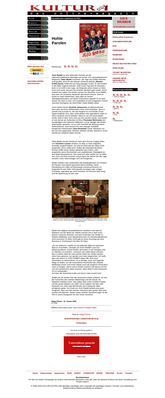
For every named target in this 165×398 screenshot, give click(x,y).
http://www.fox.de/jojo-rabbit (84, 308)
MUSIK (100, 373)
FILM (69, 373)
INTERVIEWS (118, 59)
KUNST (77, 373)
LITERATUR (88, 373)
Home (35, 373)
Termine (128, 373)
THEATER (109, 373)
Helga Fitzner (84, 314)
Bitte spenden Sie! (36, 66)
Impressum (59, 373)
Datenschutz (46, 373)
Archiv (119, 373)
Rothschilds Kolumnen (123, 37)
